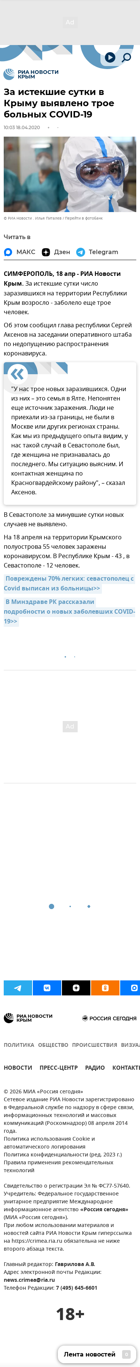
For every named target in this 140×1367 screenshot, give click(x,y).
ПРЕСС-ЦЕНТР (59, 1068)
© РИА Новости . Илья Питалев (33, 218)
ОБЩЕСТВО (53, 1045)
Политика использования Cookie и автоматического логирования (49, 1143)
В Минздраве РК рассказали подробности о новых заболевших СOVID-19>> (69, 612)
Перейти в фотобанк (84, 218)
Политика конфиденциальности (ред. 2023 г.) (63, 1155)
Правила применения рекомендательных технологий (58, 1167)
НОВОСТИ (18, 1068)
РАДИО (95, 1068)
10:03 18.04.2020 (22, 127)
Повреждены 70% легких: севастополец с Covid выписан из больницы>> (69, 584)
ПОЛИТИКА (19, 1045)
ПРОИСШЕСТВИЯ (94, 1045)
